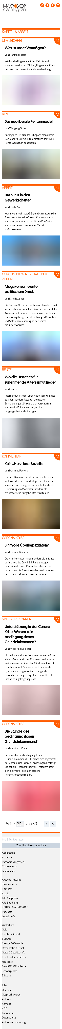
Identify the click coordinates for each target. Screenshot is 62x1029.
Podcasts (7, 912)
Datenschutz (9, 1018)
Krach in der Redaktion (14, 957)
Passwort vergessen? (13, 862)
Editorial (7, 975)
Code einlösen (9, 866)
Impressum (8, 1013)
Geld (4, 929)
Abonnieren (8, 853)
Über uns (7, 990)
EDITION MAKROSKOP (14, 907)
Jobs (4, 985)
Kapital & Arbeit (11, 934)
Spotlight (7, 889)
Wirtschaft (8, 925)
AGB (4, 1008)
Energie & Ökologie (12, 943)
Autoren (6, 999)
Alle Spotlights (10, 903)
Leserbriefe (8, 916)
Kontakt (6, 1004)
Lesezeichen (8, 871)
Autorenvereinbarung (14, 1022)
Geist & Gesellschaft (13, 952)
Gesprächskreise (11, 995)
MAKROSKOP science (14, 966)
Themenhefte (9, 884)
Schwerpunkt (9, 971)
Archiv (5, 893)
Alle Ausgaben (10, 898)
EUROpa (7, 939)
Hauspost (7, 962)
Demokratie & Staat (13, 948)
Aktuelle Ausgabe (11, 880)
